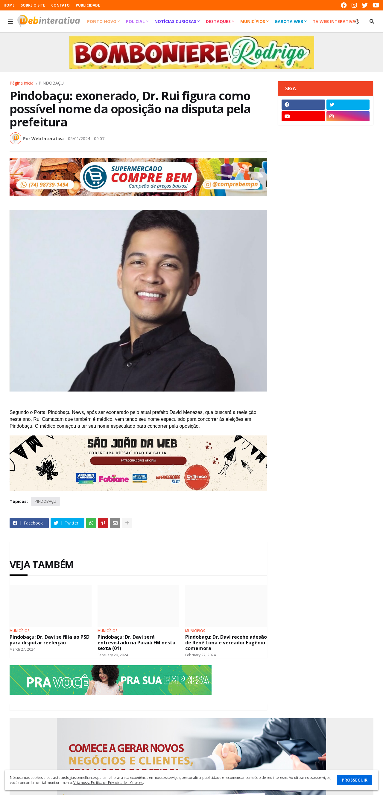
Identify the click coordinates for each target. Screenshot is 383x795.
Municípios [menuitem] (252, 21)
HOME (9, 5)
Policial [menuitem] (135, 21)
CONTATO (60, 5)
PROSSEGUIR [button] (354, 780)
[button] (10, 21)
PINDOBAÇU (51, 83)
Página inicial (22, 83)
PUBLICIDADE (88, 5)
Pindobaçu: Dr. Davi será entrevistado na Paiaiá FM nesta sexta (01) (136, 643)
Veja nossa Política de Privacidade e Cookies (108, 782)
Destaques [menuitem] (218, 21)
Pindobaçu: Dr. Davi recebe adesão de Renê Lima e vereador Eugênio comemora (226, 643)
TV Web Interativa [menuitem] (334, 21)
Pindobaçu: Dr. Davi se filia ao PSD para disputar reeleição (49, 640)
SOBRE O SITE (33, 5)
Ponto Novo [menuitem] (101, 21)
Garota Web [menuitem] (289, 21)
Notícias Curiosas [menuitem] (175, 21)
